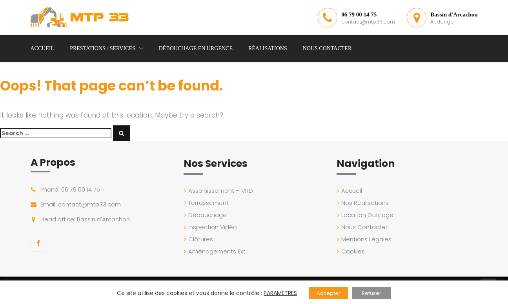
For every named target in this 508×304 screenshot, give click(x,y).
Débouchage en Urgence (196, 48)
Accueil (43, 48)
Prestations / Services (102, 48)
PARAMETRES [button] (280, 293)
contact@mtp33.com (368, 21)
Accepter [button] (328, 293)
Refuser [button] (371, 293)
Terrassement (208, 203)
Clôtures (200, 239)
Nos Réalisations (365, 203)
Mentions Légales (366, 239)
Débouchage (207, 215)
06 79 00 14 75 (359, 14)
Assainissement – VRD (220, 190)
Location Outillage (367, 215)
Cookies (353, 251)
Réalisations (267, 48)
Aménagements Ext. (217, 251)
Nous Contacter (327, 48)
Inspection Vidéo (212, 227)
